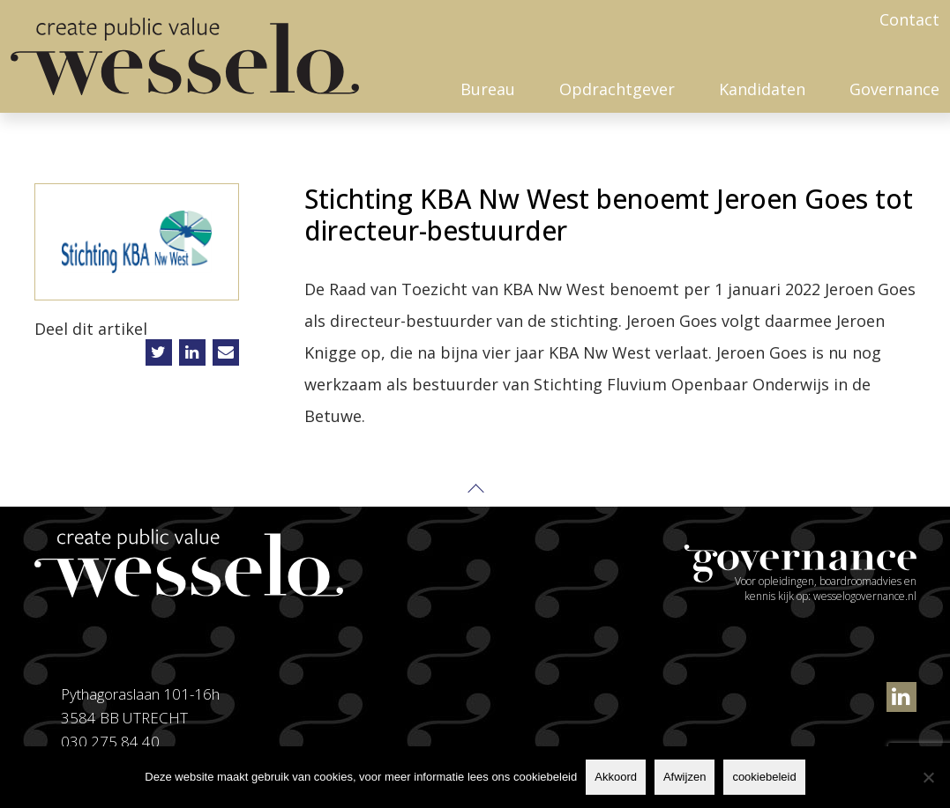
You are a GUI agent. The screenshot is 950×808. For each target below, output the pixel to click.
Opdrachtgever (617, 89)
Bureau (487, 89)
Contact (909, 19)
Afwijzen (684, 776)
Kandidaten (762, 89)
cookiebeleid (764, 776)
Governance (894, 89)
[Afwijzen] (928, 777)
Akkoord (616, 776)
